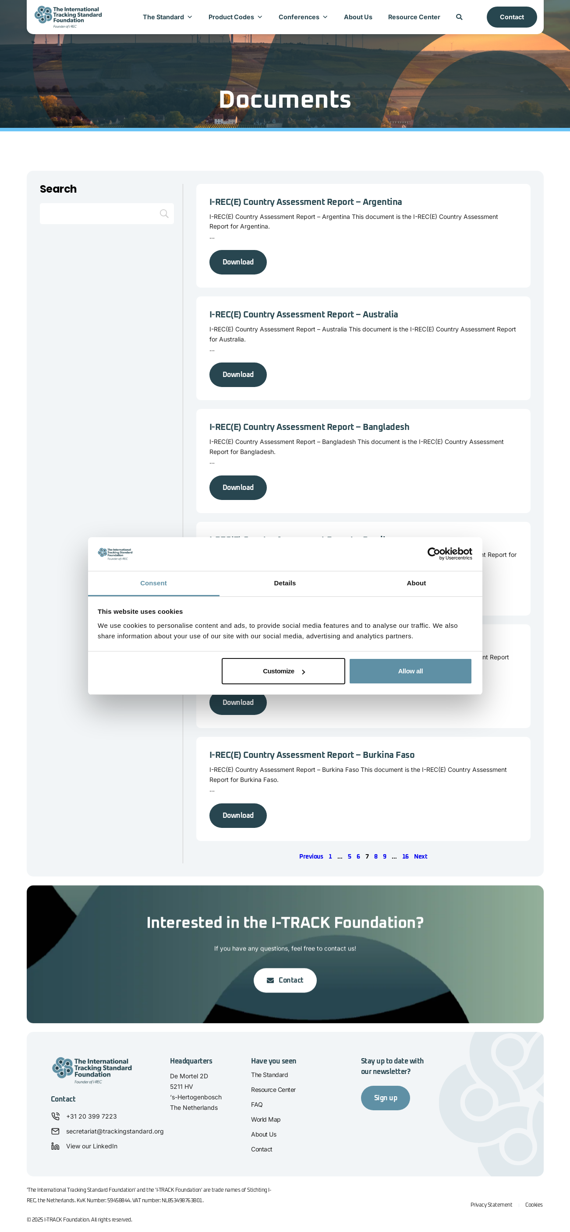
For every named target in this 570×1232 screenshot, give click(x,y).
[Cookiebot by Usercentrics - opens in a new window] (434, 554)
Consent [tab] (153, 583)
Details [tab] (285, 583)
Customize (283, 671)
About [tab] (416, 583)
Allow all (410, 671)
